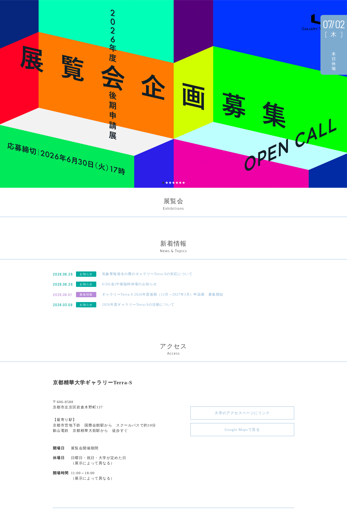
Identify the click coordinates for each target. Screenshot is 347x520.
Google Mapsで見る (242, 430)
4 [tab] (173, 183)
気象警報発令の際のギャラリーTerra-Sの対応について (147, 274)
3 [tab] (170, 183)
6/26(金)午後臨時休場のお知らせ (129, 284)
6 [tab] (180, 183)
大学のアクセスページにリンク (242, 413)
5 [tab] (177, 183)
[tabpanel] (173, 94)
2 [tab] (166, 183)
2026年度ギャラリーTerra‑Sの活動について (138, 304)
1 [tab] (163, 183)
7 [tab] (183, 183)
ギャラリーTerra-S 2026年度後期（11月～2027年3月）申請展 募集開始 (162, 294)
